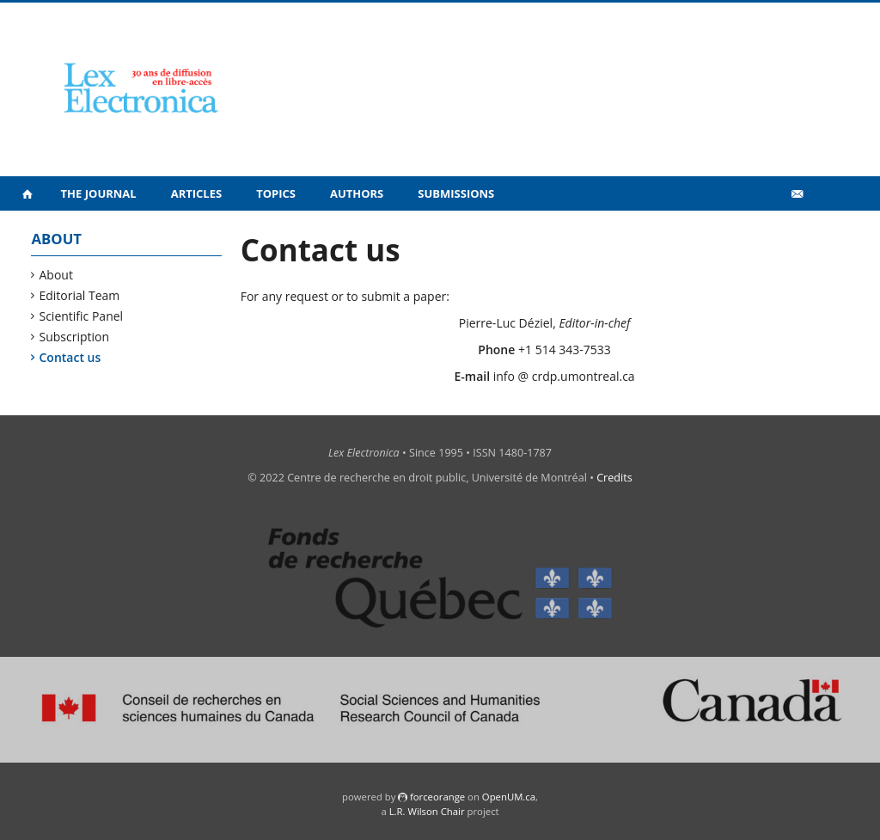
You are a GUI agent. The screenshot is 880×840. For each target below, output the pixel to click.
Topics (276, 193)
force (437, 796)
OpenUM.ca (508, 796)
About (56, 275)
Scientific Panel (81, 316)
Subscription (74, 336)
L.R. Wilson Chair (427, 811)
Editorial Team (79, 295)
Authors (356, 193)
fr (824, 231)
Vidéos (759, 230)
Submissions (456, 193)
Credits (614, 477)
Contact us (70, 357)
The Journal (99, 193)
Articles (196, 193)
